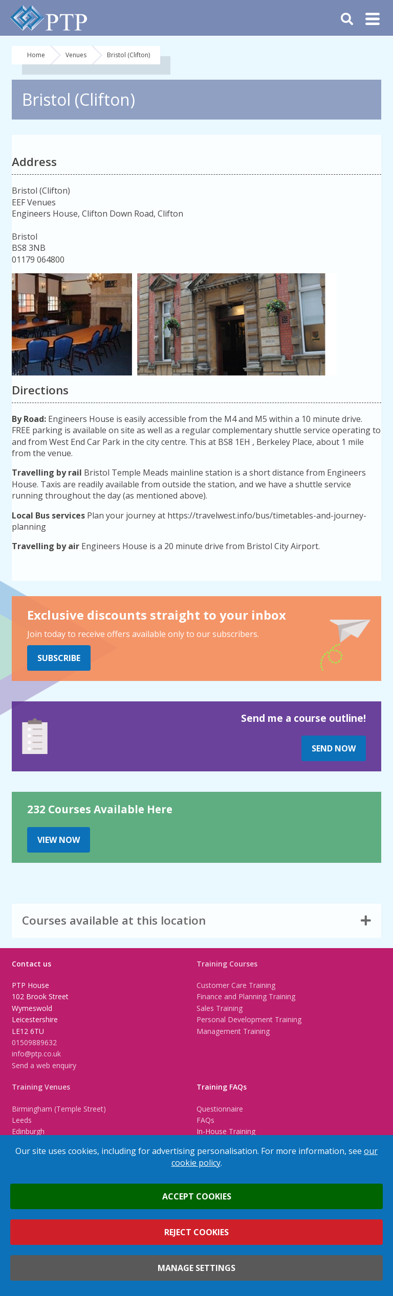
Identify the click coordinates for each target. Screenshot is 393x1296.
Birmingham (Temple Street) (59, 1109)
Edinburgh (28, 1131)
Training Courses (226, 964)
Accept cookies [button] (196, 1196)
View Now (58, 839)
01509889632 (34, 1042)
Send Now (334, 748)
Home (36, 55)
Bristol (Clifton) (128, 55)
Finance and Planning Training (245, 996)
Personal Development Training (248, 1019)
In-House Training (225, 1131)
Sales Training (219, 1008)
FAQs (205, 1120)
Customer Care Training (235, 985)
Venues (76, 55)
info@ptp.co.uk (36, 1053)
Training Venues (41, 1087)
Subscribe (58, 658)
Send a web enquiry (44, 1065)
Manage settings (196, 1268)
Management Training (233, 1031)
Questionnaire (219, 1109)
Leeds (22, 1120)
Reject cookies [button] (196, 1232)
